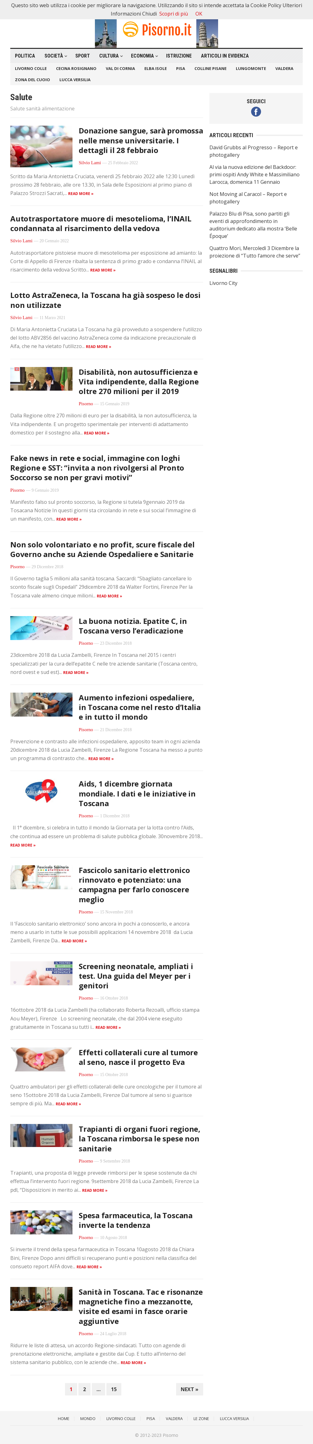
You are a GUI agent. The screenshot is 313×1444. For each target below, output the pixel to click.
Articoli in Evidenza (225, 56)
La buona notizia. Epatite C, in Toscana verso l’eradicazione (133, 626)
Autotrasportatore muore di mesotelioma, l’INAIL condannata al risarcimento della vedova (100, 223)
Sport (82, 56)
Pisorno (86, 403)
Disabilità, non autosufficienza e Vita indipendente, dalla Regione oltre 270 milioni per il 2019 (139, 381)
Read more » (81, 193)
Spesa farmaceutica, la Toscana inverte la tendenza (136, 1220)
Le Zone (201, 1418)
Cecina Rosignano (76, 68)
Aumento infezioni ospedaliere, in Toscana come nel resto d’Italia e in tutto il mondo (140, 707)
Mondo (88, 1418)
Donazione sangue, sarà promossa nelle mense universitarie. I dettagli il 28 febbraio (141, 140)
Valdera (284, 68)
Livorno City (223, 283)
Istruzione (179, 56)
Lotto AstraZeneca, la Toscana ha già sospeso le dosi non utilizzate (105, 300)
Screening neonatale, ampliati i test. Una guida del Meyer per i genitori (136, 976)
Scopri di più (173, 13)
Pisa (180, 68)
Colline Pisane (210, 68)
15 (114, 1389)
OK (198, 13)
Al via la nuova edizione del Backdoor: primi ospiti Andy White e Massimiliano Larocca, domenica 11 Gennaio (254, 174)
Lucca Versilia (75, 79)
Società (53, 56)
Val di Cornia (120, 68)
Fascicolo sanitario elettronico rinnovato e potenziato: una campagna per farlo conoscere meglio (134, 884)
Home (63, 1418)
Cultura (109, 56)
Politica (25, 56)
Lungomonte (251, 68)
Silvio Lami (90, 162)
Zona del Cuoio (32, 79)
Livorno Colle (31, 68)
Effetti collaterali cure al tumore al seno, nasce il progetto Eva (138, 1057)
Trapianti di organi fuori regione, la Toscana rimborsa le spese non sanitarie (139, 1138)
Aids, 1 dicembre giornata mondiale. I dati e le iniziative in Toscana (137, 793)
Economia (142, 56)
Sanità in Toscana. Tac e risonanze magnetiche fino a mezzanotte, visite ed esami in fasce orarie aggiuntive (141, 1306)
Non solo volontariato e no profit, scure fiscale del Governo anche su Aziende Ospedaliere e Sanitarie (102, 549)
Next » (190, 1389)
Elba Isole (155, 68)
